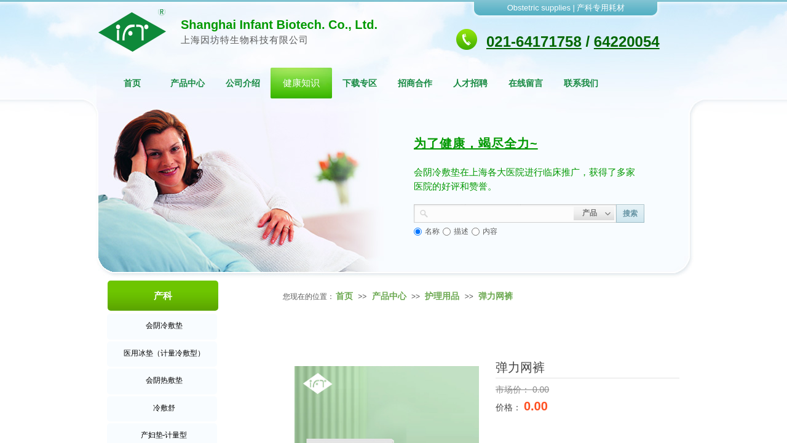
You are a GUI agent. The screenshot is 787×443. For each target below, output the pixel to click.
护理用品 (442, 296)
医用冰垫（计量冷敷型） (164, 353)
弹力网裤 (495, 296)
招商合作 (415, 83)
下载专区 (359, 83)
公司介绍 (243, 83)
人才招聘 (470, 83)
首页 (132, 83)
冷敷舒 (164, 408)
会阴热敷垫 (164, 380)
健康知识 (301, 83)
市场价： (514, 389)
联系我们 (581, 83)
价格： (510, 407)
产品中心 (187, 83)
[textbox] (501, 212)
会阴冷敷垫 (164, 325)
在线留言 (525, 83)
